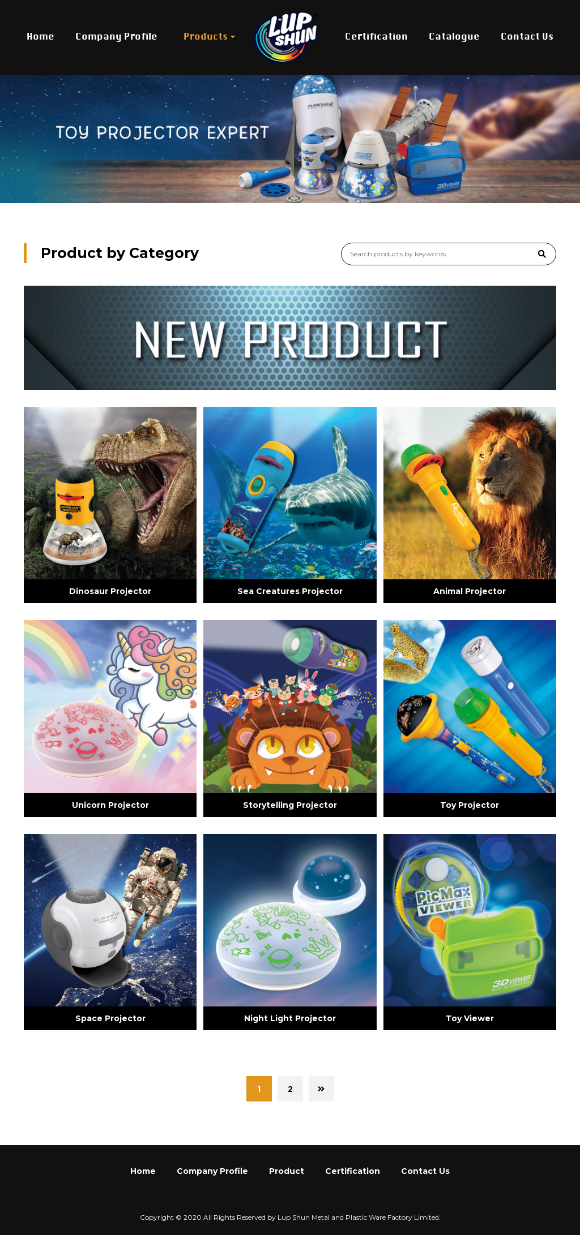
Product (286, 1171)
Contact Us (527, 37)
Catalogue (454, 37)
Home (40, 37)
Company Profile (116, 37)
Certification (376, 37)
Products (206, 37)
